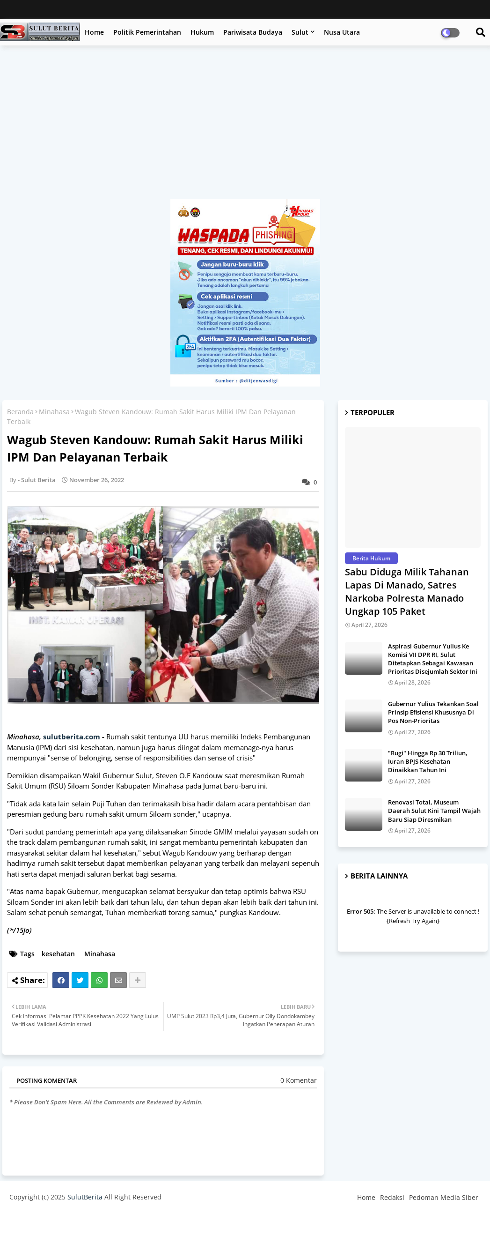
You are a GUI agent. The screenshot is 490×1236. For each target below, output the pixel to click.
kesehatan (58, 953)
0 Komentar (298, 1080)
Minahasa (54, 411)
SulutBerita (84, 1196)
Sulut (300, 32)
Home (94, 32)
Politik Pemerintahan (147, 32)
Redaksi (392, 1197)
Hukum (202, 32)
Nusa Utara (342, 32)
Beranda (20, 411)
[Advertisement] (245, 127)
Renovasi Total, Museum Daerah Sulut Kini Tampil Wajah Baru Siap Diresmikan (434, 810)
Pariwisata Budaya (252, 32)
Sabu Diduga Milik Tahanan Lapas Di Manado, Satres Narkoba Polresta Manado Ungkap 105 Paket (407, 592)
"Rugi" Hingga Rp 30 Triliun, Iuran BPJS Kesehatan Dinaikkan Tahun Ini (428, 761)
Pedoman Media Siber (443, 1197)
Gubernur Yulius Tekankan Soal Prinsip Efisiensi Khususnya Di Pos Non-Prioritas (433, 712)
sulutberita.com (71, 736)
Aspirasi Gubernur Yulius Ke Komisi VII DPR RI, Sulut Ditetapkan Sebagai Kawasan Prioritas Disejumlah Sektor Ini (432, 659)
